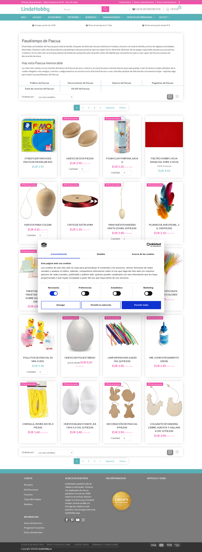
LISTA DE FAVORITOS (146, 9)
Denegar (60, 305)
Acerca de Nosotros (166, 2)
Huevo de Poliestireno (80, 357)
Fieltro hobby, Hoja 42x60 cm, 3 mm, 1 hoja (164, 160)
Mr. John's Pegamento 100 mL (164, 359)
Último (122, 107)
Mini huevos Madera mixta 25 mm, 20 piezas (122, 226)
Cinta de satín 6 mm (80, 224)
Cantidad (73, 168)
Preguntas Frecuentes (34, 528)
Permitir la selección (101, 305)
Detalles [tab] (101, 254)
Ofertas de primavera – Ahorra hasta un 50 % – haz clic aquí (49, 2)
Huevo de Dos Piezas (80, 158)
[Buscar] (105, 9)
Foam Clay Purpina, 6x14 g (122, 160)
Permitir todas (141, 305)
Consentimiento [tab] (59, 254)
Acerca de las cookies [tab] (143, 254)
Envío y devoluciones (144, 2)
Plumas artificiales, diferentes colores (164, 293)
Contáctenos (125, 2)
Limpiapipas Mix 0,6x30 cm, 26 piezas (122, 359)
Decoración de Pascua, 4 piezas (122, 425)
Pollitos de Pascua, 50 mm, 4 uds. (38, 359)
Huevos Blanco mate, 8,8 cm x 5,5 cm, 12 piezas (80, 425)
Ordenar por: (28, 96)
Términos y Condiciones (105, 544)
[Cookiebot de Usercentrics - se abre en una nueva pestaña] (148, 245)
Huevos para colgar (37, 224)
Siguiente (110, 107)
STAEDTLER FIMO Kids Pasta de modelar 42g (37, 160)
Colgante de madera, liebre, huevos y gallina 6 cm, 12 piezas (164, 427)
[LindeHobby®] (35, 8)
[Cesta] (173, 8)
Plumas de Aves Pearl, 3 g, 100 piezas (164, 226)
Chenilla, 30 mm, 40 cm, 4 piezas (37, 425)
